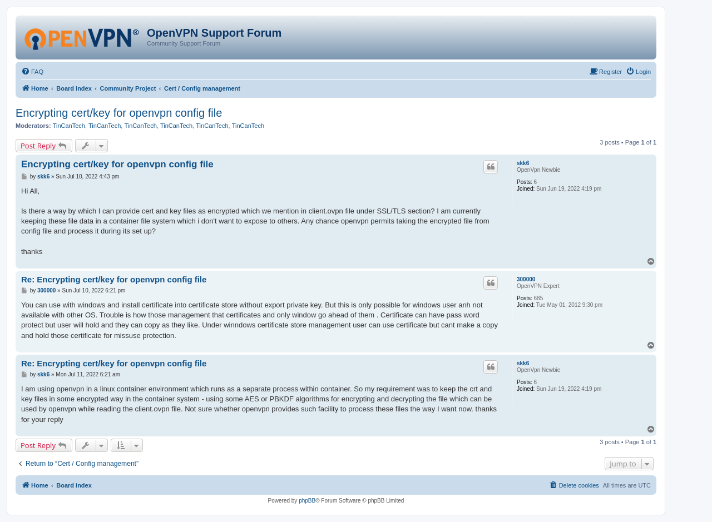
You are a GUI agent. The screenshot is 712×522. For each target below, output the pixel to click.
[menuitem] (32, 71)
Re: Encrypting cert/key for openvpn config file (113, 279)
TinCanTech (69, 125)
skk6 (523, 163)
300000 (526, 279)
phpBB (307, 501)
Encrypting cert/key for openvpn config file (119, 113)
